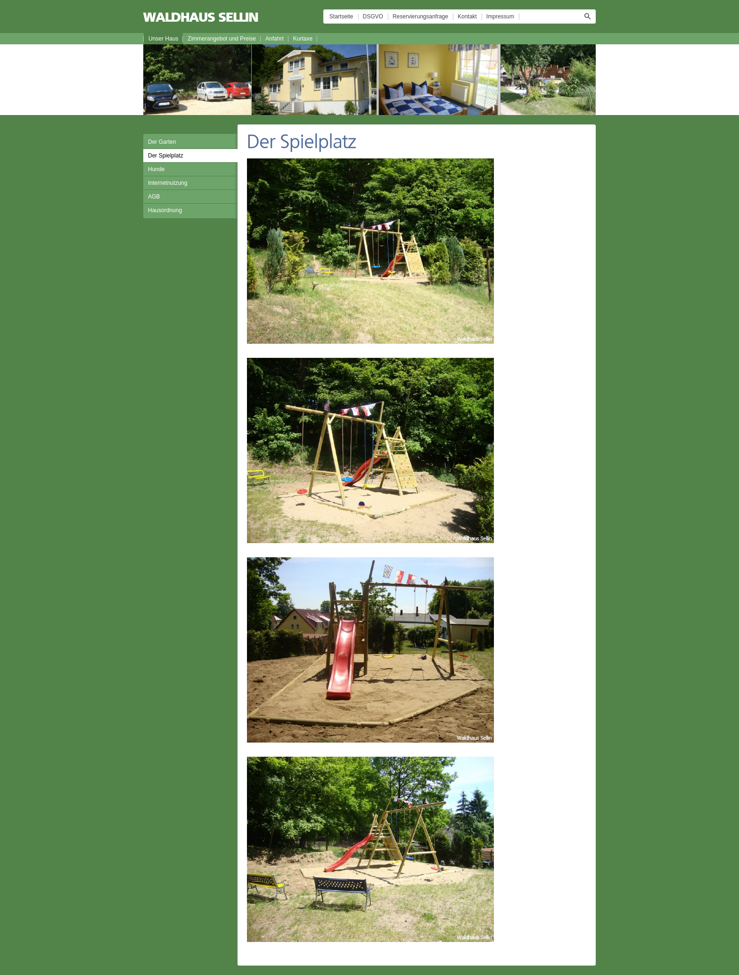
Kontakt (467, 16)
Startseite (341, 16)
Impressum (500, 16)
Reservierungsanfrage (420, 16)
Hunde (156, 169)
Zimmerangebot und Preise (222, 38)
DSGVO (373, 16)
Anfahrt (274, 38)
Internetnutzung (167, 183)
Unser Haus (163, 38)
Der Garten (162, 142)
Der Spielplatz (165, 155)
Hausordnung (165, 210)
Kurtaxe (302, 38)
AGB (154, 196)
